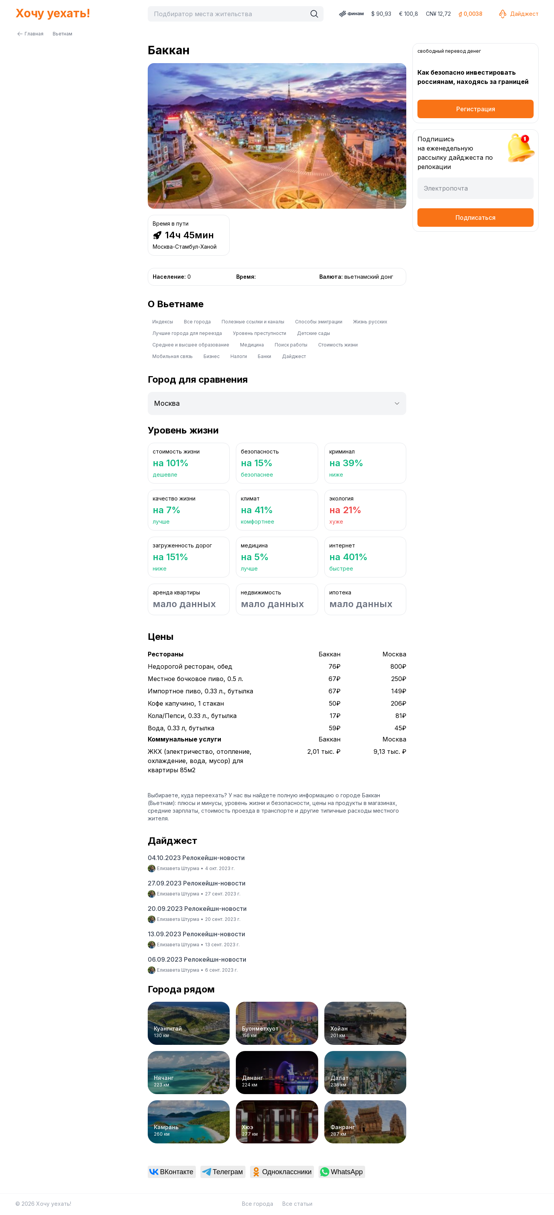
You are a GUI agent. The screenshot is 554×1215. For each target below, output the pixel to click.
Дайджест (518, 13)
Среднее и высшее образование (190, 345)
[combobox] (229, 14)
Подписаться (476, 217)
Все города (197, 322)
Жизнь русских (370, 322)
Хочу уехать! (52, 13)
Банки (264, 356)
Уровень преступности (259, 333)
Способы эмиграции (318, 322)
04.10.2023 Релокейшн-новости (196, 858)
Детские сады (313, 333)
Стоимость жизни (338, 345)
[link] (172, 1172)
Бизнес (212, 356)
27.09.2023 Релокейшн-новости (196, 883)
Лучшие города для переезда (187, 333)
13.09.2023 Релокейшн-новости (196, 934)
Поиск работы (291, 345)
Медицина (252, 345)
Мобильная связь (172, 356)
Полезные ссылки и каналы (253, 322)
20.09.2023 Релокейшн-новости (197, 908)
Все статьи (297, 1203)
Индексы (162, 322)
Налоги (238, 356)
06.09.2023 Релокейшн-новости (197, 959)
